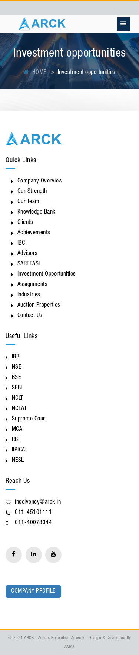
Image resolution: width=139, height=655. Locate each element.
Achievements (33, 233)
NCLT (17, 399)
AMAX (69, 647)
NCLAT (19, 409)
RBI (16, 440)
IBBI (16, 357)
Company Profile (33, 591)
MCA (17, 430)
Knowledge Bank (36, 212)
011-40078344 (33, 523)
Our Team (28, 202)
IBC (21, 243)
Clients (25, 223)
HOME (34, 73)
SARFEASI (28, 264)
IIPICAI (19, 450)
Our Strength (32, 192)
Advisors (27, 254)
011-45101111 (33, 513)
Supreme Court (29, 419)
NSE (16, 368)
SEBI (17, 388)
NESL (18, 461)
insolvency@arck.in (38, 502)
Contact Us (30, 316)
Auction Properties (38, 305)
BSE (16, 378)
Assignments (32, 285)
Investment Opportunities (46, 274)
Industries (28, 295)
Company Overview (40, 181)
